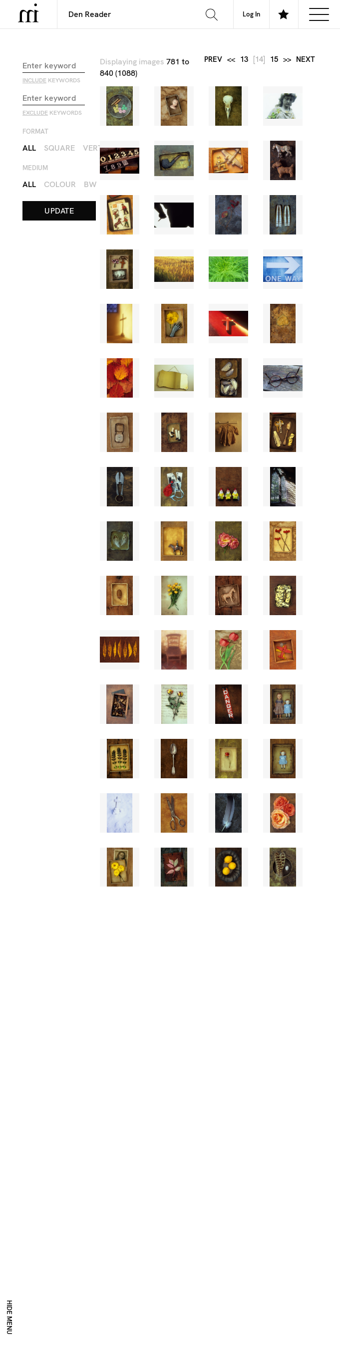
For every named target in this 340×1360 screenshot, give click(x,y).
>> (287, 59)
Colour (60, 184)
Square (59, 148)
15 (274, 59)
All (29, 148)
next (305, 59)
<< (231, 59)
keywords (51, 80)
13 (244, 59)
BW (90, 184)
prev (213, 59)
